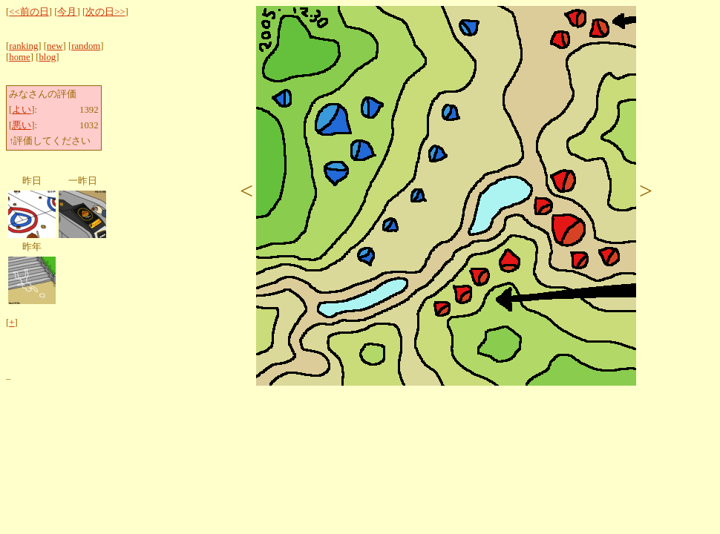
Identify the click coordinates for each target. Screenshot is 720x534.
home (19, 57)
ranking (23, 46)
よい (21, 110)
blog (47, 57)
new (54, 46)
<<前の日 (28, 12)
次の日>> (105, 12)
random (85, 46)
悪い (21, 125)
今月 (66, 12)
